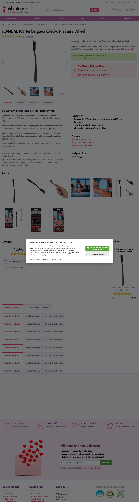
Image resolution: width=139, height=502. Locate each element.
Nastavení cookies (97, 254)
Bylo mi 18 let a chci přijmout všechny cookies (97, 249)
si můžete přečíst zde (54, 259)
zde (69, 252)
